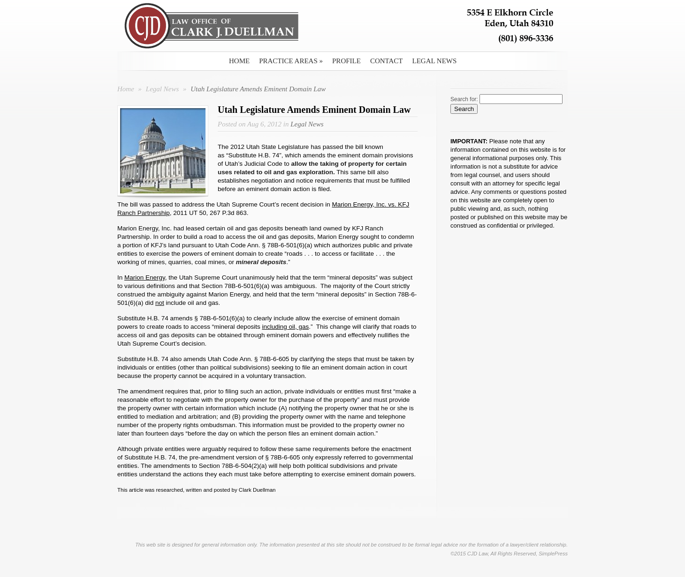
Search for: (464, 99)
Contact (386, 61)
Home (239, 61)
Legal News (434, 61)
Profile (346, 61)
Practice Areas (291, 61)
